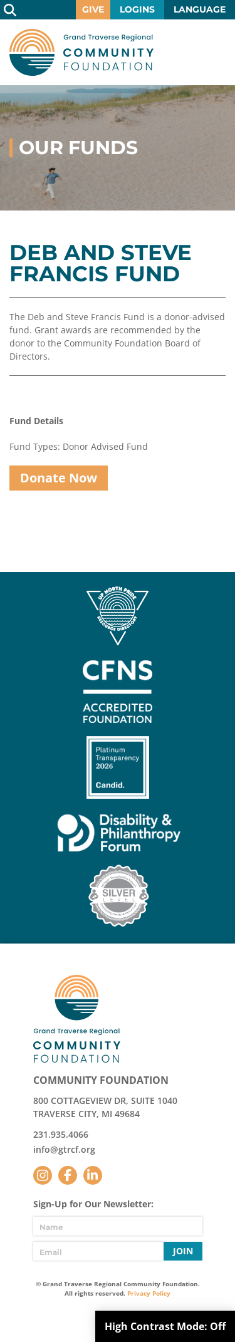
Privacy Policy (148, 1293)
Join (183, 1251)
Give (93, 9)
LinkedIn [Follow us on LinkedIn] (92, 1175)
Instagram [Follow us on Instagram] (42, 1175)
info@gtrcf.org (64, 1149)
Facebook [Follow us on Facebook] (67, 1175)
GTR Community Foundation (81, 52)
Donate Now (58, 477)
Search (9, 9)
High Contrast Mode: (165, 1326)
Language (200, 9)
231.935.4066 (60, 1134)
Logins (137, 9)
